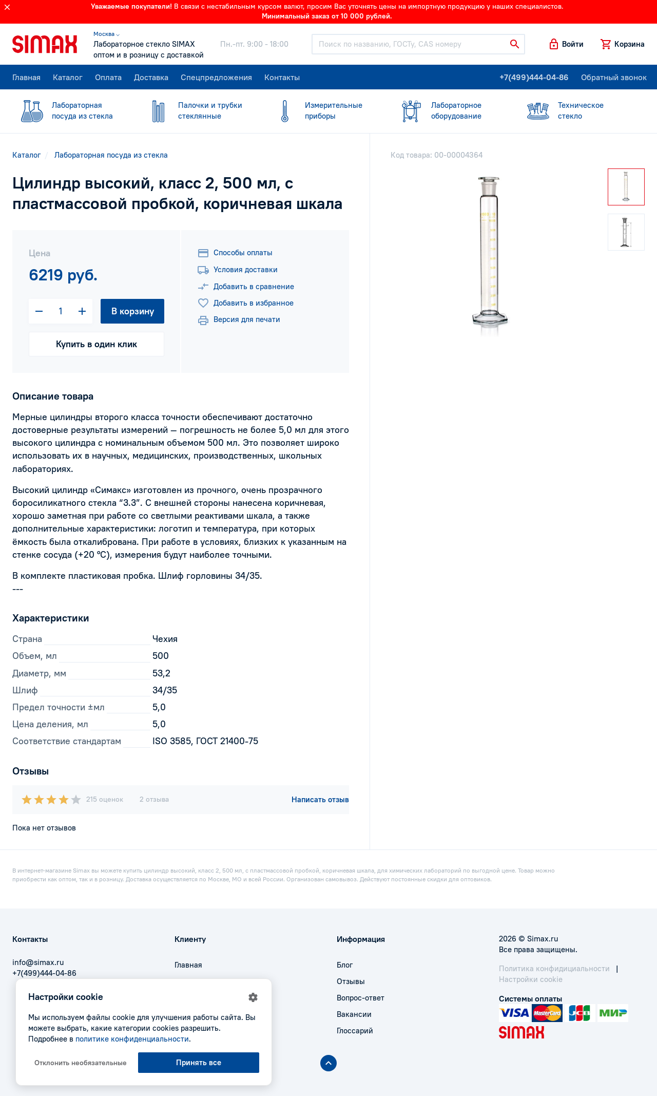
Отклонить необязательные (80, 1062)
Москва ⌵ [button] (106, 33)
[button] (565, 44)
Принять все (198, 1062)
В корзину (132, 311)
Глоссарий (355, 1030)
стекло (575, 110)
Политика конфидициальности (554, 968)
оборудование (449, 110)
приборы (322, 110)
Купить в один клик (96, 344)
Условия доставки (237, 270)
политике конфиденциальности (132, 1039)
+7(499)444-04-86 (534, 77)
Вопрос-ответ (360, 998)
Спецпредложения (216, 77)
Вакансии (354, 1014)
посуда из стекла (69, 110)
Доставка (151, 77)
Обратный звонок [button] (614, 77)
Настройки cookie (531, 979)
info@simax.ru (38, 962)
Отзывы (351, 981)
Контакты (282, 77)
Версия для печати (238, 320)
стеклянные (196, 110)
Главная (26, 77)
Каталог (68, 77)
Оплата (108, 77)
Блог (345, 965)
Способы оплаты (235, 253)
